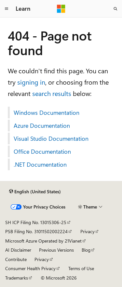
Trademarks (16, 278)
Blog (86, 250)
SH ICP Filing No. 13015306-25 (35, 222)
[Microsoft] (61, 9)
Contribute (16, 259)
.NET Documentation (40, 164)
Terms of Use (81, 268)
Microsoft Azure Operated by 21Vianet (43, 241)
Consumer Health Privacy (30, 268)
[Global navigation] (6, 9)
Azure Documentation (42, 125)
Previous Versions (56, 250)
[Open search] (115, 9)
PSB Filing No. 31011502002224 (36, 231)
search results (51, 93)
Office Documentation (42, 151)
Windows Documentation (46, 112)
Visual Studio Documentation (51, 138)
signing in (31, 82)
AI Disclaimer (18, 250)
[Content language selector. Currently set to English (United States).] (35, 191)
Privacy (87, 231)
